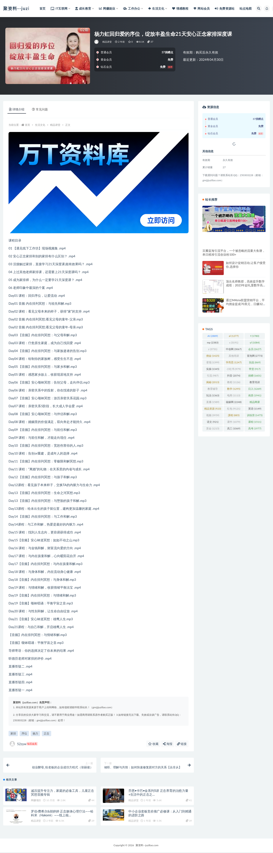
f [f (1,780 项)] (254, 335)
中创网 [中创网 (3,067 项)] (233, 349)
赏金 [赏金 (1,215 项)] (212, 428)
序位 (24, 733)
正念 (46, 733)
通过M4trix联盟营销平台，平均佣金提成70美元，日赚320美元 (245, 304)
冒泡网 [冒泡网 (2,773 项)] (255, 355)
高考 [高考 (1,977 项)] (254, 428)
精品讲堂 (107, 41)
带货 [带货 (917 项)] (254, 369)
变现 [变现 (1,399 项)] (212, 362)
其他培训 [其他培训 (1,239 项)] (234, 356)
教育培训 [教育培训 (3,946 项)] (255, 383)
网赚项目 (36, 801)
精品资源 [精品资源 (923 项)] (212, 408)
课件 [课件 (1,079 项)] (233, 421)
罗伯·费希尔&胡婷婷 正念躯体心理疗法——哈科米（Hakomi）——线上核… (62, 814)
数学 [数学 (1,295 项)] (233, 388)
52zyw (24, 743)
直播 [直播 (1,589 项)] (212, 402)
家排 (13, 733)
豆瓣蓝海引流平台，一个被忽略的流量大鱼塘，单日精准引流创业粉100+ (233, 252)
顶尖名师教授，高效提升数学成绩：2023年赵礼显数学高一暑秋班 (245, 285)
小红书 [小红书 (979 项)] (234, 369)
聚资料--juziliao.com (147, 846)
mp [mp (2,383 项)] (212, 342)
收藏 (153, 744)
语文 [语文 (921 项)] (212, 421)
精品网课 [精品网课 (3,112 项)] (255, 402)
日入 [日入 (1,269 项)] (254, 388)
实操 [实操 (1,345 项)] (212, 369)
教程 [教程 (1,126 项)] (233, 382)
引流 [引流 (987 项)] (212, 375)
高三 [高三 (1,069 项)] (233, 428)
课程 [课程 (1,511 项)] (254, 421)
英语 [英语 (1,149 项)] (254, 408)
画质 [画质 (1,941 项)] (254, 395)
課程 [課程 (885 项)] (234, 415)
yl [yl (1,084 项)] (255, 342)
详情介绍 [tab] (16, 109)
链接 (182, 744)
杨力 (35, 733)
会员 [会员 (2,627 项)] (254, 349)
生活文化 (40, 124)
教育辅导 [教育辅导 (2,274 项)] (213, 389)
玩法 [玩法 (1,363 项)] (212, 395)
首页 (27, 124)
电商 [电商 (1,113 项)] (233, 395)
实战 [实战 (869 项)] (254, 362)
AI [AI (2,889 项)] (213, 335)
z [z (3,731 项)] (212, 349)
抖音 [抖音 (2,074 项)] (233, 375)
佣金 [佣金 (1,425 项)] (212, 355)
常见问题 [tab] (40, 109)
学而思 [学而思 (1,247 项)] (233, 362)
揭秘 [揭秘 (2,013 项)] (212, 382)
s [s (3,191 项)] (233, 342)
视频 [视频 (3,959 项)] (212, 415)
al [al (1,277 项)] (234, 335)
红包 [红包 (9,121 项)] (233, 408)
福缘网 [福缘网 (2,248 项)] (233, 402)
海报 (167, 744)
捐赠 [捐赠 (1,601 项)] (254, 375)
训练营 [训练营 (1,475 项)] (255, 415)
